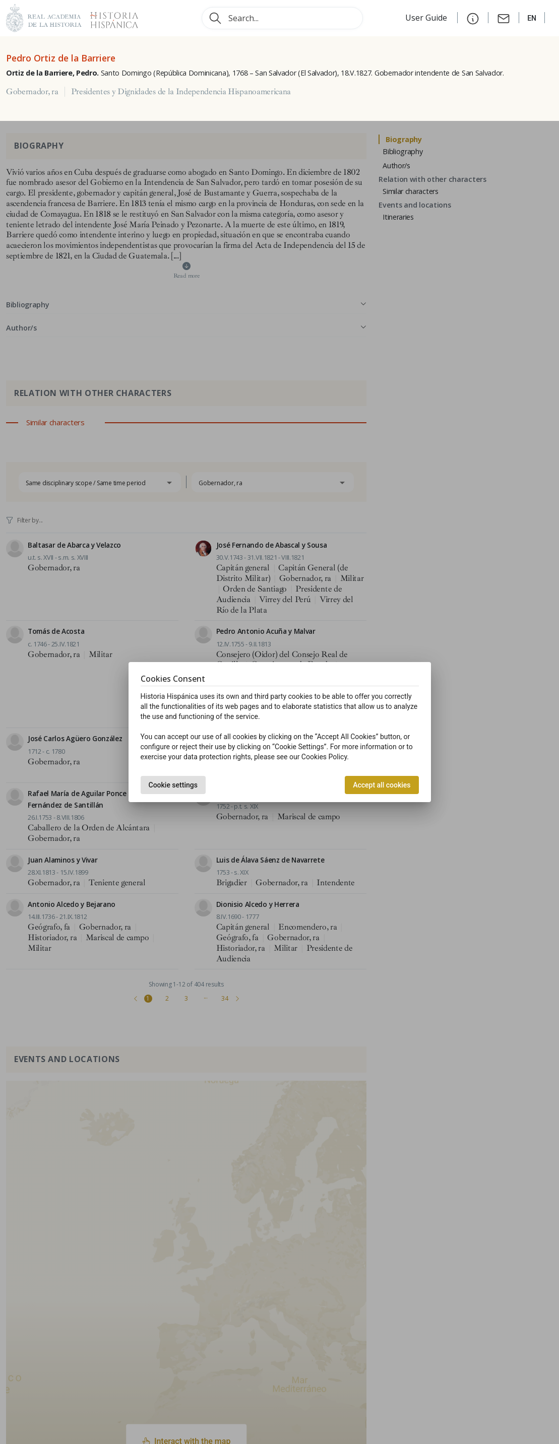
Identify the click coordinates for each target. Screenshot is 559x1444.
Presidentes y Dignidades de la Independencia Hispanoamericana (181, 92)
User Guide (427, 17)
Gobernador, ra (32, 92)
